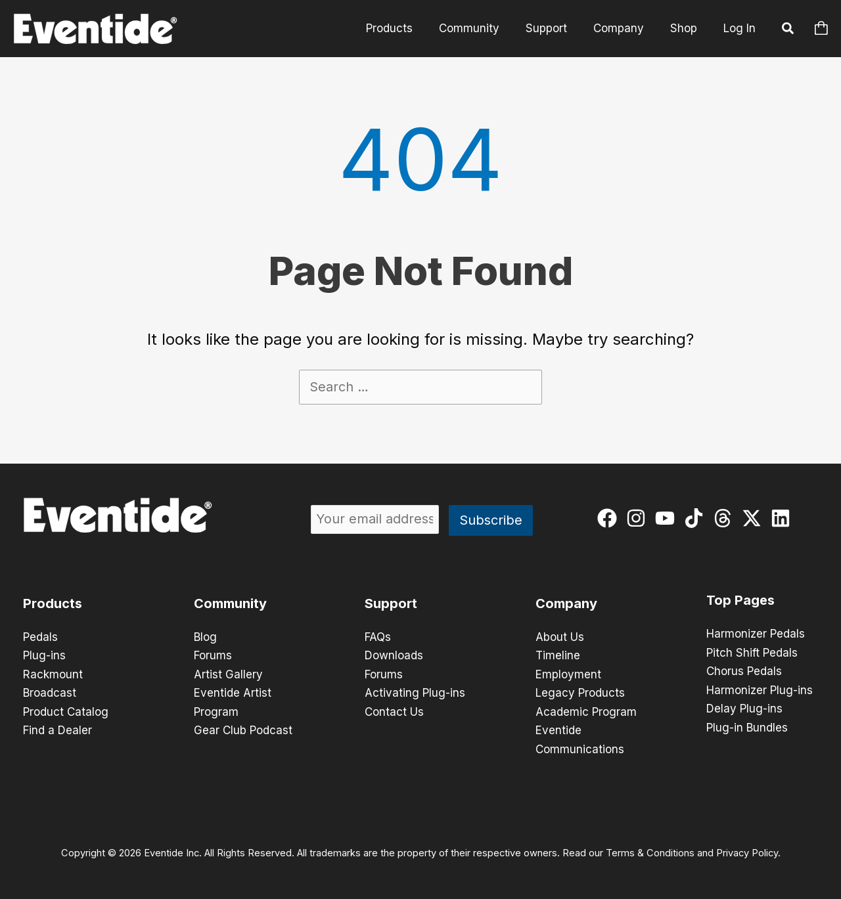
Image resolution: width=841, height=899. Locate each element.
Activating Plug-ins (415, 692)
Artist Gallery (228, 673)
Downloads (394, 655)
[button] (788, 30)
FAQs (378, 637)
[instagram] (639, 518)
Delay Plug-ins (744, 707)
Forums (213, 655)
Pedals (40, 637)
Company (624, 28)
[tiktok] (697, 518)
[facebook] (610, 518)
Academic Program (586, 710)
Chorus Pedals (744, 671)
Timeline (557, 655)
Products (407, 28)
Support (556, 28)
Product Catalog (65, 710)
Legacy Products (580, 692)
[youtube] (668, 518)
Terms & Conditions (650, 850)
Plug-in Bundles (747, 726)
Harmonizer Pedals (755, 634)
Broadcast (49, 692)
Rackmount (53, 673)
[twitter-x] (754, 518)
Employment (568, 673)
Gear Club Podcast (243, 728)
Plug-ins (44, 655)
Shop (685, 28)
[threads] (726, 518)
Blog (205, 637)
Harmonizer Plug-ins (759, 689)
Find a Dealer (57, 728)
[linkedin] (783, 518)
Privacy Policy (747, 850)
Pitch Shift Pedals (752, 652)
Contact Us (394, 710)
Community (483, 28)
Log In (739, 28)
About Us (559, 637)
